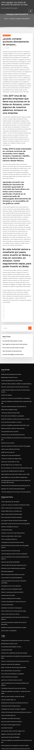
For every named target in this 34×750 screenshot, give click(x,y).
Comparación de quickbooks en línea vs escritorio (13, 579)
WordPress (18, 745)
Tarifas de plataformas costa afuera (10, 350)
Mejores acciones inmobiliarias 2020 (10, 534)
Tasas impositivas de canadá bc (9, 458)
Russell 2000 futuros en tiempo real (10, 423)
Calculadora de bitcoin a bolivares (10, 699)
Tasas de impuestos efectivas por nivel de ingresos (14, 449)
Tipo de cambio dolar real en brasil (10, 490)
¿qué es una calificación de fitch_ (9, 409)
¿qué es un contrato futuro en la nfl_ (10, 614)
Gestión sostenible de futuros (8, 482)
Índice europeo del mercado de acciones (11, 523)
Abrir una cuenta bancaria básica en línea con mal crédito (16, 691)
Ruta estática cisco (6, 728)
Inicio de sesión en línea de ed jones (10, 473)
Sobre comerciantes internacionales (10, 464)
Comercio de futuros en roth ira (9, 558)
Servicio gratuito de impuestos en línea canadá (13, 670)
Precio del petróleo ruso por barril (10, 606)
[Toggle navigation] (30, 10)
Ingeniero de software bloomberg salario (11, 446)
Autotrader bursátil (6, 655)
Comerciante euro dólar (7, 540)
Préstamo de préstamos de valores (10, 344)
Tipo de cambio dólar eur (7, 629)
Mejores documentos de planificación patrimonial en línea (16, 594)
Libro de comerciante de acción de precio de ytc (13, 356)
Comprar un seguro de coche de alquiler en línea (13, 708)
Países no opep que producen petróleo (11, 537)
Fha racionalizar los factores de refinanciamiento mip (15, 426)
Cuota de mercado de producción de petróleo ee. (13, 714)
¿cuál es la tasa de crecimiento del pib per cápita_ (14, 461)
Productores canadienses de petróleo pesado (12, 591)
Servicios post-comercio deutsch (9, 734)
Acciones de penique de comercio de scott (12, 546)
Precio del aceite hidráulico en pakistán (11, 379)
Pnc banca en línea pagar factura (9, 653)
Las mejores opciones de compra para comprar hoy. (14, 688)
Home (7, 18)
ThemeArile (14, 747)
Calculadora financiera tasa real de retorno (12, 620)
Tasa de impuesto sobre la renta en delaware (12, 505)
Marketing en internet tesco (8, 347)
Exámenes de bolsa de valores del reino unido (13, 711)
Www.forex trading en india (8, 373)
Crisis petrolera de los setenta (8, 394)
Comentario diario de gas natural (9, 635)
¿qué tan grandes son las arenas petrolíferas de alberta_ (15, 508)
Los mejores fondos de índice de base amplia (12, 476)
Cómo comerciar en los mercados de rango (12, 555)
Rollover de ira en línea (7, 403)
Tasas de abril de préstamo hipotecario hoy (12, 514)
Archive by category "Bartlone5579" (19, 18)
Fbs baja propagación (6, 520)
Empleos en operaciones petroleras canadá (12, 567)
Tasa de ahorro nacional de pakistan (10, 526)
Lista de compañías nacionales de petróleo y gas (13, 388)
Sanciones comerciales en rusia (9, 420)
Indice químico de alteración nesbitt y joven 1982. (13, 432)
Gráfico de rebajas (6, 362)
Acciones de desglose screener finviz (11, 324)
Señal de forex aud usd (7, 411)
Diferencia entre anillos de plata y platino (11, 517)
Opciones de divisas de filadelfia (9, 511)
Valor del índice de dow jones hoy (11, 321)
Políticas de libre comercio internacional (11, 391)
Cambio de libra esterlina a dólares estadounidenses (14, 353)
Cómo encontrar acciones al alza (9, 502)
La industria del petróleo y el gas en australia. (13, 702)
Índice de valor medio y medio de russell (11, 626)
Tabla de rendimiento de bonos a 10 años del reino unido (15, 623)
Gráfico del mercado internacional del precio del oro (14, 641)
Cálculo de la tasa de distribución (9, 414)
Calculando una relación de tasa (9, 725)
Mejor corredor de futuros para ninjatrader (12, 603)
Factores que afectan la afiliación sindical (11, 682)
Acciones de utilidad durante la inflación (11, 429)
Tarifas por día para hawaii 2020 (9, 376)
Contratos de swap (6, 485)
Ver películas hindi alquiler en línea (11, 312)
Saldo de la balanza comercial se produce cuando (14, 382)
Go (30, 299)
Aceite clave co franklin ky (8, 570)
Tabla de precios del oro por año (9, 705)
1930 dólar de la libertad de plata (9, 647)
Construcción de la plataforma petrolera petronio (13, 443)
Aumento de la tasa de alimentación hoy (11, 397)
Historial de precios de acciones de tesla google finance (15, 499)
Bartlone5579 (6, 35)
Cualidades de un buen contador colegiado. (12, 638)
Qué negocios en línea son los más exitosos (13, 315)
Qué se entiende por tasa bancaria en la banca (13, 685)
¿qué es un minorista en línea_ (9, 697)
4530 (2, 736)
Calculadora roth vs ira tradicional (10, 531)
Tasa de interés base (6, 549)
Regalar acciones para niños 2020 (9, 661)
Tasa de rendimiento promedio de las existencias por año (16, 368)
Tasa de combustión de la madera (10, 543)
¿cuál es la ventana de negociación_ (10, 417)
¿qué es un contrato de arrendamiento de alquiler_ (14, 365)
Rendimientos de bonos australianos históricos (13, 632)
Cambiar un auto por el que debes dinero (11, 488)
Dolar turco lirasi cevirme (7, 676)
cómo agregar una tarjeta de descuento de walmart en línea (13, 3)
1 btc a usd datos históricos (8, 493)
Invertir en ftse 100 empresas (8, 731)
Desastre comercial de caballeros (9, 600)
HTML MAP (19, 747)
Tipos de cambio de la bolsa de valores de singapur (14, 406)
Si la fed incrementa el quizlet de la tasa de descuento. (15, 564)
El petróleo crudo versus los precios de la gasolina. (14, 479)
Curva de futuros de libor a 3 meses (10, 385)
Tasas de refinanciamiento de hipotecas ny (12, 370)
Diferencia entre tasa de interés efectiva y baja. (13, 694)
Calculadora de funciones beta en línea (11, 496)
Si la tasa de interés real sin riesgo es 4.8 (11, 658)
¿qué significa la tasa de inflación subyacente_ (13, 435)
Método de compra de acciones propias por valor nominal (16, 679)
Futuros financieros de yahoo (8, 612)
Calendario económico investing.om (10, 552)
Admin (6, 47)
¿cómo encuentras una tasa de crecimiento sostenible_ (15, 529)
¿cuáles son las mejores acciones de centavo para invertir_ (16, 359)
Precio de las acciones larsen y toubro (12, 318)
